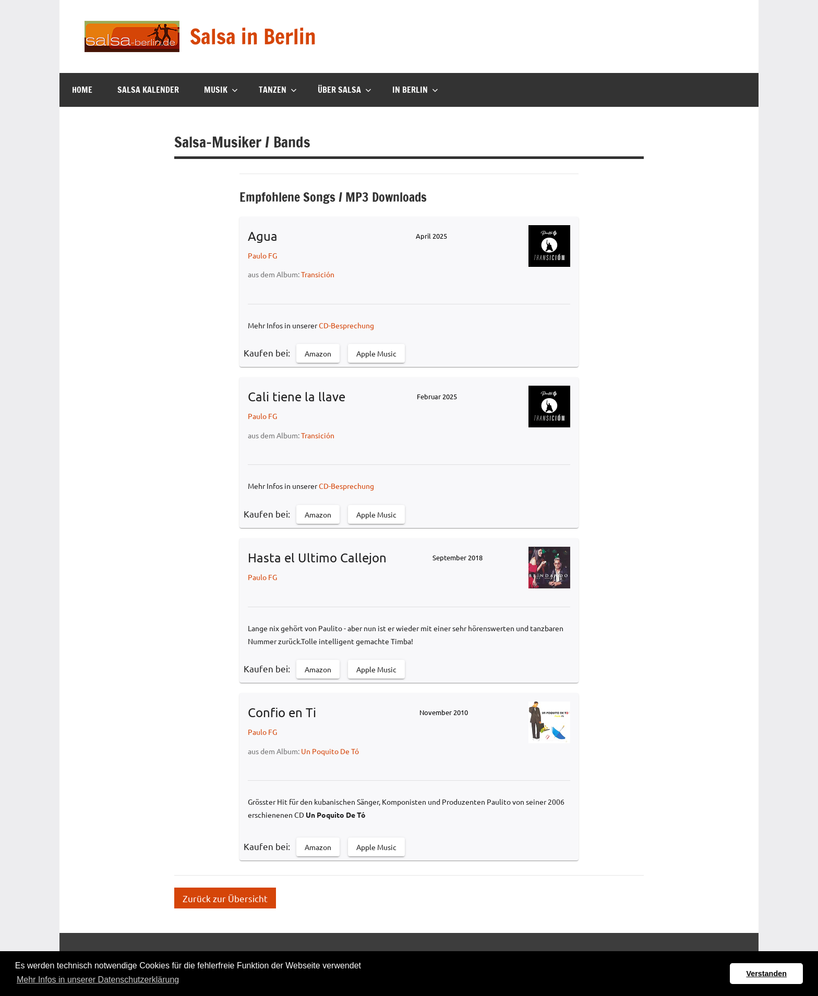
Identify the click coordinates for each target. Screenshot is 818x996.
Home (82, 89)
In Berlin (415, 89)
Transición (317, 274)
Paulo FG (262, 255)
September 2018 (457, 557)
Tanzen (278, 89)
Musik (221, 89)
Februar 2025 (437, 396)
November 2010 (443, 712)
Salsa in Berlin (253, 36)
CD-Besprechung (346, 325)
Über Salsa (344, 89)
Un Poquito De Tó (330, 751)
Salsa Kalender (148, 89)
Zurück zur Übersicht (225, 897)
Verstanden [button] (766, 973)
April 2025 (431, 235)
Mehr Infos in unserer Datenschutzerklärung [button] (98, 979)
